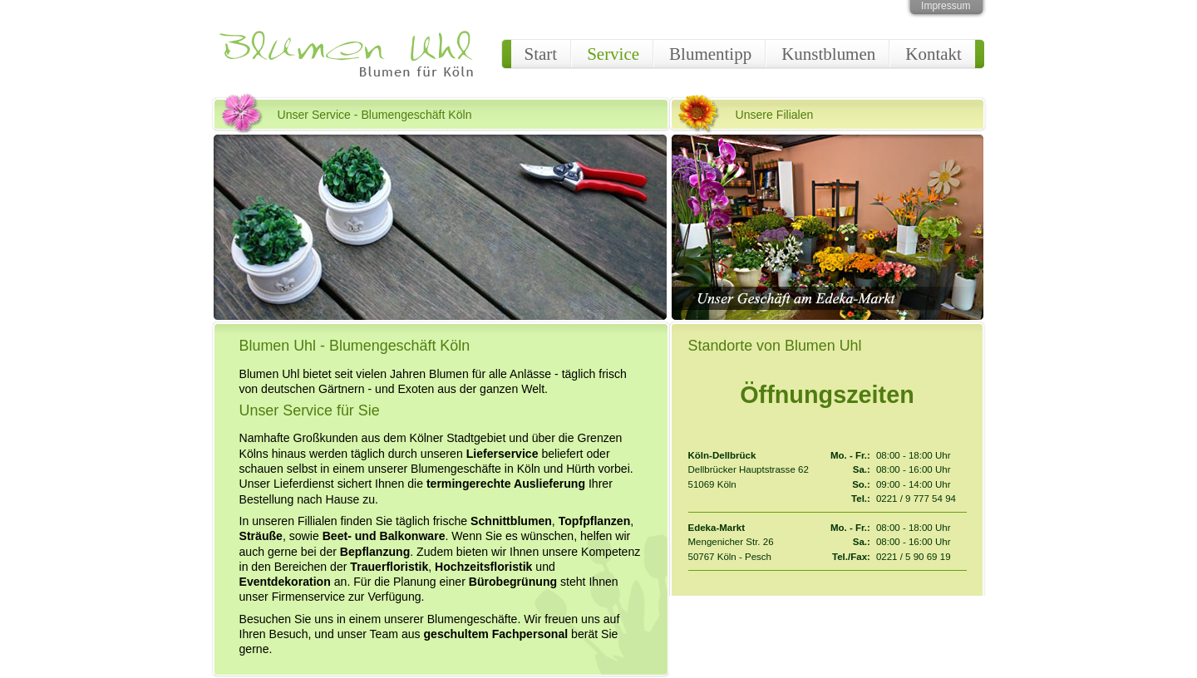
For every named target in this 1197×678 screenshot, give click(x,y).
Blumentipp (710, 54)
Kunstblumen (828, 54)
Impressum (945, 6)
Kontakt (933, 54)
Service (613, 54)
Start (541, 54)
